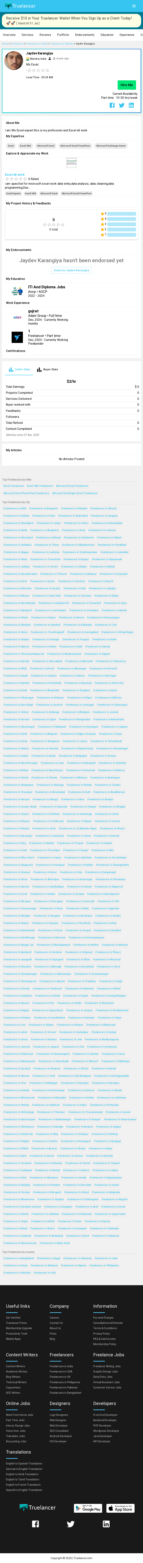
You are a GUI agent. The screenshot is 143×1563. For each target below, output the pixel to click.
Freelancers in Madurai (83, 574)
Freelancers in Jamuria (17, 1047)
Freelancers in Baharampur (55, 974)
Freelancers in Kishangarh (75, 1141)
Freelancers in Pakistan (17, 1273)
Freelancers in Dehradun (17, 588)
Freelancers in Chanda (44, 778)
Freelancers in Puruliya (17, 1192)
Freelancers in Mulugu (45, 799)
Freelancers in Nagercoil (108, 887)
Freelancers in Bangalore (43, 508)
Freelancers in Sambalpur (73, 1032)
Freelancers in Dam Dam (77, 1185)
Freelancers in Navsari (16, 1003)
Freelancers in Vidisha (16, 1105)
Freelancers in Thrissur (53, 574)
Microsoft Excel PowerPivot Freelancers (26, 493)
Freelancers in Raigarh (114, 1199)
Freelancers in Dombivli (47, 625)
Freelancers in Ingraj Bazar (47, 1010)
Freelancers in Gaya (110, 734)
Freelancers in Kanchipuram (103, 894)
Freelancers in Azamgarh (72, 1229)
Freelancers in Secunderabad (20, 574)
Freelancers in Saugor (75, 850)
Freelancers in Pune (43, 516)
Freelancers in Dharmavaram (20, 1243)
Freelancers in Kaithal (81, 1098)
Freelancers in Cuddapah (18, 1170)
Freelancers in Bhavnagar (71, 669)
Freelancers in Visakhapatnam (80, 552)
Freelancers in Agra (115, 603)
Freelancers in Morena (16, 1076)
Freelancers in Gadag (104, 1032)
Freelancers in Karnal (79, 887)
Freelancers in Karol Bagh (18, 705)
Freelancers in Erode (15, 690)
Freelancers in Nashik (114, 610)
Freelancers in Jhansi (75, 741)
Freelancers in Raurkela (78, 683)
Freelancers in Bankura (79, 1127)
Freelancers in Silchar (76, 1069)
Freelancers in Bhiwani (114, 945)
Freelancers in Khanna (97, 1221)
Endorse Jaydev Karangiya (71, 270)
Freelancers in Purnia (50, 930)
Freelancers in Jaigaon (46, 1047)
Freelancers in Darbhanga (77, 814)
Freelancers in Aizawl (107, 821)
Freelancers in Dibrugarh (47, 1192)
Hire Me (127, 85)
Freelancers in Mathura (111, 770)
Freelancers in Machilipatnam (53, 945)
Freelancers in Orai (73, 1047)
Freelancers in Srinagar (46, 640)
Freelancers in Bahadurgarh (19, 1061)
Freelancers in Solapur (16, 640)
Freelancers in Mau (102, 850)
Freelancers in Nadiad (107, 916)
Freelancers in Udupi (109, 1018)
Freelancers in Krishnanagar (48, 1090)
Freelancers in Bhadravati (100, 1025)
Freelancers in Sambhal (107, 930)
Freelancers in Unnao (16, 1040)
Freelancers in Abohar (72, 1149)
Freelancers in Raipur (106, 596)
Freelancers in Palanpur (46, 1185)
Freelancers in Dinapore (46, 1069)
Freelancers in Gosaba (71, 894)
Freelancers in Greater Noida (20, 807)
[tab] (19, 369)
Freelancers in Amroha (16, 989)
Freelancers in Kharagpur (48, 901)
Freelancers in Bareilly (16, 661)
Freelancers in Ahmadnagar (112, 749)
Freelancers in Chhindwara (19, 1127)
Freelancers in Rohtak (79, 785)
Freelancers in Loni (14, 1025)
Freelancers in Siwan (113, 1207)
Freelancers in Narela (97, 647)
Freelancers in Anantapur (50, 865)
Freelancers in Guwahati (113, 574)
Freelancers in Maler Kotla (55, 1243)
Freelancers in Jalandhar (114, 552)
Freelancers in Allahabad (77, 625)
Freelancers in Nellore (16, 749)
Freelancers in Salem (104, 640)
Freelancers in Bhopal (48, 538)
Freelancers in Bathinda (77, 858)
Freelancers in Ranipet (16, 829)
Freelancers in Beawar (44, 1149)
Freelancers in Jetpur (16, 1221)
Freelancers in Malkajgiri (43, 1083)
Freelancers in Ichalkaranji (48, 821)
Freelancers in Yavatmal (17, 1163)
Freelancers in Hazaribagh (53, 1061)
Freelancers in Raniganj (107, 1141)
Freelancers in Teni (105, 625)
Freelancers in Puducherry (110, 661)
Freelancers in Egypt (48, 1258)
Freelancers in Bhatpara (75, 712)
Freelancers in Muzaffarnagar (20, 763)
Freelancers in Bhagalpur (73, 756)
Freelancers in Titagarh (106, 1163)
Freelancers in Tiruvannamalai (85, 1112)
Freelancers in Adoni (15, 1032)
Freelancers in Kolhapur (50, 698)
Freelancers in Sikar (105, 923)
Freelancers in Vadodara (17, 545)
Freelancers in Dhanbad (17, 625)
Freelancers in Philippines (104, 1265)
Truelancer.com (83, 1558)
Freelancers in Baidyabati (48, 1236)
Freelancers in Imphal (42, 894)
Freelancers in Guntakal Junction (22, 1207)
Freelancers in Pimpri (16, 618)
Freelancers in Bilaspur (17, 821)
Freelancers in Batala (110, 1090)
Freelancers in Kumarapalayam (86, 938)
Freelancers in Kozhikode (47, 683)
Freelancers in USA (45, 1273)
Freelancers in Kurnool (16, 719)
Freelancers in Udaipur (74, 567)
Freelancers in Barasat (16, 799)
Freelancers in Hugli (110, 981)
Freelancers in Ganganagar (100, 872)
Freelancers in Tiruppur (76, 640)
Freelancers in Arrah (15, 894)
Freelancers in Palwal (76, 1192)
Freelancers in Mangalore (44, 741)
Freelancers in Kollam (16, 756)
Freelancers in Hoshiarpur (101, 1047)
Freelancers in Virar (15, 1083)
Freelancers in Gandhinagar (19, 938)
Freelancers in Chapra (16, 923)
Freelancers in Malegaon (52, 727)
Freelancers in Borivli (42, 669)
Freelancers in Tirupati (70, 843)
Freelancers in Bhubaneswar (78, 545)
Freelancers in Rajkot (109, 538)
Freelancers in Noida (15, 530)
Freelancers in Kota (75, 588)
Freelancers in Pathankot (79, 989)
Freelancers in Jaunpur (79, 1010)
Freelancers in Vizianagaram (20, 981)
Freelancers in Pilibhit (16, 1149)
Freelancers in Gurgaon (104, 516)
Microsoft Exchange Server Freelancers (74, 493)
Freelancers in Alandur (85, 1054)
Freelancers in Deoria (42, 1156)
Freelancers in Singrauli (78, 952)
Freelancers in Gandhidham (49, 1018)
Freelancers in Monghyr (17, 916)
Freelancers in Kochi (15, 581)
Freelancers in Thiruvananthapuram (24, 654)
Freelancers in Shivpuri (70, 1025)
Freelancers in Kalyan (43, 618)
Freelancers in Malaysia (44, 1265)
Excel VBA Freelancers (40, 486)
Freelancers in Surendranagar (91, 974)
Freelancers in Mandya (50, 1127)
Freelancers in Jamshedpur (50, 610)
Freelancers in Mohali (102, 567)
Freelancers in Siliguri (79, 698)
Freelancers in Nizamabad (50, 792)
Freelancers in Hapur (49, 858)
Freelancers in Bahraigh (47, 967)
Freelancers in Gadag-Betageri (108, 996)
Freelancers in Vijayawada (107, 559)
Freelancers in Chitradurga (19, 1112)
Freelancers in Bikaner (16, 596)
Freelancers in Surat (73, 530)
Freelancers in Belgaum (43, 734)
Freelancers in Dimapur (87, 1119)
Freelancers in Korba (15, 741)
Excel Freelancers (14, 486)
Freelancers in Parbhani (45, 814)
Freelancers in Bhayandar (44, 690)
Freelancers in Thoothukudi (106, 741)
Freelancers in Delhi (15, 508)
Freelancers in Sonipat (99, 843)
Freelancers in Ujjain (44, 719)
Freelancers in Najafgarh (18, 610)
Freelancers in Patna (15, 559)
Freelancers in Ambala (16, 1090)
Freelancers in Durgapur (76, 690)
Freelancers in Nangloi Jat (18, 945)
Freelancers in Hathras (76, 1170)
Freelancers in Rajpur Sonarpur (78, 734)
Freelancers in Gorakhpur (83, 610)
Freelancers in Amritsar (71, 581)
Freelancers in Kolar (15, 1178)
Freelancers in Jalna (43, 829)
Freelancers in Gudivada (17, 1236)
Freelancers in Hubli (71, 647)
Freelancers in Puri (43, 1003)
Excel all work (15, 174)
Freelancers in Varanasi (77, 596)
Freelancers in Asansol (49, 705)
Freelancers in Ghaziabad (18, 538)
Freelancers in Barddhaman (108, 792)
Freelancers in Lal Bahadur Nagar (78, 829)
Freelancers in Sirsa (108, 967)
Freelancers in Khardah (99, 1156)
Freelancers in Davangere (83, 727)
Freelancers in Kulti (79, 792)
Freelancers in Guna (113, 1054)
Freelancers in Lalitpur (105, 1170)
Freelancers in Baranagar (18, 836)
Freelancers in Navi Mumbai (19, 603)
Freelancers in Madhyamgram (101, 1040)
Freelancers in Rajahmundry (77, 749)
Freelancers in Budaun (43, 1040)
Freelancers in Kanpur (76, 559)
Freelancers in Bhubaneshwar (64, 654)
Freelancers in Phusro (107, 952)
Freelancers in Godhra (44, 1141)
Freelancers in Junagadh (17, 960)
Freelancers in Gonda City (18, 1134)
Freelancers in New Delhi (47, 596)
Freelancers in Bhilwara (73, 778)
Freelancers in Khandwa (17, 967)
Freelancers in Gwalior (47, 588)
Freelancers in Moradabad (47, 661)
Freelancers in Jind (70, 1040)
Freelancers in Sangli (15, 676)
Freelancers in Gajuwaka (50, 836)
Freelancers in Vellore (16, 712)
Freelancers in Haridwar (48, 952)
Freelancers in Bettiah (47, 1170)
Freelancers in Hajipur (108, 1127)
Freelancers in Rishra (42, 1229)
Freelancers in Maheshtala (108, 719)
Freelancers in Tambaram (47, 989)
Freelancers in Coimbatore (79, 538)
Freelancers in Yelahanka (104, 1229)
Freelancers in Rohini (44, 647)
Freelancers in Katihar (85, 945)
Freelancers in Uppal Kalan (110, 1214)
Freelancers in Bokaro (72, 676)
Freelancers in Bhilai (15, 669)
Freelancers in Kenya (15, 1265)
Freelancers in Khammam (99, 1003)
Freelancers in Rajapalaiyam (105, 1178)
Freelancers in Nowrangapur (103, 618)
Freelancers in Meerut (71, 618)
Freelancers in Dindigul (112, 807)
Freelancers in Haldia (69, 1003)
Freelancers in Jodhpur (17, 567)
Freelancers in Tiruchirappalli (47, 632)
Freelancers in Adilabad (45, 1214)
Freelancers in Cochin (45, 567)
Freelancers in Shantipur (75, 1083)
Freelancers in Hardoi (106, 1185)
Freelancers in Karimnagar (77, 879)
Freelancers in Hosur (15, 879)
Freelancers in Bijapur (79, 821)
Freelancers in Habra (74, 1105)
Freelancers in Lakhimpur (111, 1098)
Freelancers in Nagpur (16, 552)
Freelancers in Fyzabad (17, 1069)
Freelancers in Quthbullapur (48, 887)
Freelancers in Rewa (51, 908)
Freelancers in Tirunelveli (86, 603)
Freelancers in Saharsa (81, 1090)
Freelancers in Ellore (78, 960)
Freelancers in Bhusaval (106, 960)
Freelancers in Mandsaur (44, 1178)
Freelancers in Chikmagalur (82, 1199)
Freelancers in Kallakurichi (54, 603)
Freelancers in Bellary (16, 770)
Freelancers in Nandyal (81, 1018)
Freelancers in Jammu (105, 712)
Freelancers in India (106, 1258)
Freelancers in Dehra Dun (109, 683)
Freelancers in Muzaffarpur (47, 770)
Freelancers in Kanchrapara (19, 1119)
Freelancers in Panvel (77, 1163)
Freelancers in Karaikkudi (79, 967)
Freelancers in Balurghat (52, 1098)
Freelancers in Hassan (70, 1156)
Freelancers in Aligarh (97, 654)
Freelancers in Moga (100, 1149)
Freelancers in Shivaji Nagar (117, 632)
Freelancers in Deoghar (47, 916)
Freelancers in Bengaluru (44, 530)
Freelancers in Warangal (102, 676)
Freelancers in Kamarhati (80, 770)
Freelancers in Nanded (16, 683)
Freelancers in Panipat (83, 807)
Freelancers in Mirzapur (17, 901)
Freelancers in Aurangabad (82, 632)
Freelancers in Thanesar (51, 1112)
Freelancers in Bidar (77, 908)
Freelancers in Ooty (71, 872)
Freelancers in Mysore (16, 647)
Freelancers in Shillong (104, 1134)
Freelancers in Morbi (42, 1221)
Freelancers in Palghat (16, 1141)
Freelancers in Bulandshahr (19, 930)
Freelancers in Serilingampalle (111, 1076)
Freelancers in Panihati (45, 749)
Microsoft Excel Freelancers (72, 486)
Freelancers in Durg (15, 843)
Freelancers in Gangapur (58, 1207)
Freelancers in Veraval (42, 1032)
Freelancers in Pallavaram (18, 1054)
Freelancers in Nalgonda (105, 1192)
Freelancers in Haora (15, 632)
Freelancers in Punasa (103, 756)
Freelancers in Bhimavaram (19, 1098)
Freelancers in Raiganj (16, 1010)
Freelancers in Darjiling (17, 1185)
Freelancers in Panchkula (76, 923)
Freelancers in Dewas (112, 829)
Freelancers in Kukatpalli (81, 763)
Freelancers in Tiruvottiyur (45, 850)
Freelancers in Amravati (103, 669)
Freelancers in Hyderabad (72, 516)
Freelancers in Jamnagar (80, 705)
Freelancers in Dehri (15, 1156)
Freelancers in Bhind (108, 989)
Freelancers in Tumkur (107, 785)
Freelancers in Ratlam (80, 865)
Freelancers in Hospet (78, 930)
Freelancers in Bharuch (85, 1061)
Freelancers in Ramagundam (112, 865)
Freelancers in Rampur (100, 799)
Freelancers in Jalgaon (114, 727)
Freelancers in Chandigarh (18, 523)
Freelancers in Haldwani (45, 1105)
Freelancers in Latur (52, 763)
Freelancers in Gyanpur (45, 923)
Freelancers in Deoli (87, 1207)
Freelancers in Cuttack (43, 676)
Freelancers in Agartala (105, 908)
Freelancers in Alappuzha (18, 865)
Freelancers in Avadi (15, 850)
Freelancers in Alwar (107, 814)
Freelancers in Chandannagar (20, 974)
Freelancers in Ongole (75, 996)
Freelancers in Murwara (51, 938)
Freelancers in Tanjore (16, 814)
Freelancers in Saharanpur (112, 705)
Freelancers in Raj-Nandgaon (74, 1076)
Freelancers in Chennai (103, 508)
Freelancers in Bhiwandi (78, 661)
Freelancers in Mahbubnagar (55, 1119)
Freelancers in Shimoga (50, 785)
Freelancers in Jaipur (49, 523)
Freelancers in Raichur (16, 887)
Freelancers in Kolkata (16, 516)
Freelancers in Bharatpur (45, 879)
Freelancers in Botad (15, 1229)
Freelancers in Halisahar (48, 1163)
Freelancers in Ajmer (105, 690)
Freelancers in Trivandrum (45, 559)
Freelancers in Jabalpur (102, 588)
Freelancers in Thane (46, 545)
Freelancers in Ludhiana (45, 552)
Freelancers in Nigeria (73, 1265)
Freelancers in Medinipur (115, 1061)
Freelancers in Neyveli (51, 981)
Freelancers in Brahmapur (105, 778)
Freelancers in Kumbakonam (112, 1010)
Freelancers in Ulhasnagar (18, 698)
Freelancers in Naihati (41, 843)
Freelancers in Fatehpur (17, 1018)
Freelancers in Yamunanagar (20, 908)
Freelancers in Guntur (42, 581)
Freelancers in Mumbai (74, 508)
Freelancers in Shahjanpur (18, 785)
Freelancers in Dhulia (43, 756)
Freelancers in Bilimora (108, 698)
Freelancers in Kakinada (53, 807)
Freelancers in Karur (44, 872)
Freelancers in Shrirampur (110, 879)
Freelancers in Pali (108, 901)
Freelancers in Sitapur (41, 1025)
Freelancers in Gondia (73, 1178)
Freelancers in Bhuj (47, 1134)
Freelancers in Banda (104, 1069)
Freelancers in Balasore (105, 1236)
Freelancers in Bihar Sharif (19, 858)
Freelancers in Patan (69, 1221)
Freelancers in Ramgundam (74, 719)
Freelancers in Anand (118, 1112)
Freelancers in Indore (76, 523)
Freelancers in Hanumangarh (52, 1054)
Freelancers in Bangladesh (19, 1258)
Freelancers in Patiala (16, 778)
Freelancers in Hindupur (74, 1134)
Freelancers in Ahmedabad (107, 523)
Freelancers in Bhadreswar (19, 1199)
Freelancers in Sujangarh (49, 960)
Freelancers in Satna (78, 836)
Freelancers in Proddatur (82, 981)
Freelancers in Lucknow (101, 530)
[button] (9, 35)
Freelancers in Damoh (16, 1214)
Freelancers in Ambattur (112, 763)
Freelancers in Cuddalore (18, 996)
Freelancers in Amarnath (80, 901)
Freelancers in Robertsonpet (120, 1119)
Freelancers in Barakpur (105, 1083)
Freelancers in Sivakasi (17, 872)
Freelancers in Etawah (106, 836)
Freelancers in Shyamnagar (19, 727)
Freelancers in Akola (15, 734)
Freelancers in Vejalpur (51, 1199)
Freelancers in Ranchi (100, 581)
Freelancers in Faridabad (112, 545)
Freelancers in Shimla (47, 996)
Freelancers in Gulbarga (45, 712)
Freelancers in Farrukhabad (110, 858)
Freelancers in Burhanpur (77, 916)
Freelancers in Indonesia (77, 1258)
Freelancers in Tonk (44, 1076)
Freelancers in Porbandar (104, 1105)
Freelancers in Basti (77, 1236)
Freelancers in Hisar (72, 799)
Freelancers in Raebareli (17, 952)
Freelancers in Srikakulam (76, 1214)
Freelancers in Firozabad (18, 792)
